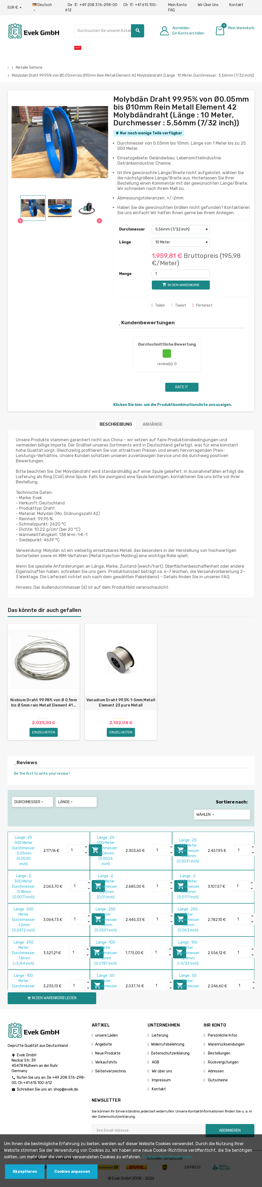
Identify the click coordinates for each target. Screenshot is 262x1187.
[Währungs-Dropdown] (15, 7)
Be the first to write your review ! (42, 774)
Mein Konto (177, 5)
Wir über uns (161, 1072)
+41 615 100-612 (37, 1083)
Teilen (158, 305)
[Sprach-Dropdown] (43, 7)
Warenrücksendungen (226, 1045)
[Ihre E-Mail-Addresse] (149, 1131)
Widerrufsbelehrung (167, 1045)
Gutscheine (217, 1080)
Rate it (181, 387)
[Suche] (109, 30)
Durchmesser (132, 229)
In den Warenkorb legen (51, 999)
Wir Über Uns (208, 5)
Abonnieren (230, 1131)
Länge (125, 242)
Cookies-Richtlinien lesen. (167, 1156)
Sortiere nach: (232, 802)
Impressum (161, 1080)
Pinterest (202, 305)
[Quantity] (75, 851)
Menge (125, 274)
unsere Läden (106, 1036)
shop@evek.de (66, 1090)
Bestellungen (218, 1054)
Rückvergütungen (223, 1063)
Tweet (178, 305)
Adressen (215, 1072)
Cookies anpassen (72, 1171)
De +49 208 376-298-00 (93, 5)
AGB (155, 1063)
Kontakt (236, 5)
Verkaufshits (106, 1063)
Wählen (205, 815)
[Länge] (181, 242)
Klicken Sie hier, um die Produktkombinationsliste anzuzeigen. (172, 405)
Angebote (103, 1045)
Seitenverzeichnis (110, 1072)
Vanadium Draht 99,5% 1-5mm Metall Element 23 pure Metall (120, 703)
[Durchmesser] (181, 229)
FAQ (171, 10)
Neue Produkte (107, 1054)
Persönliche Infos (222, 1036)
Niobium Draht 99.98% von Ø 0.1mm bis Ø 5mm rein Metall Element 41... (43, 703)
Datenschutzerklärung (170, 1054)
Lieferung (159, 1036)
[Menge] (181, 273)
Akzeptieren (25, 1171)
